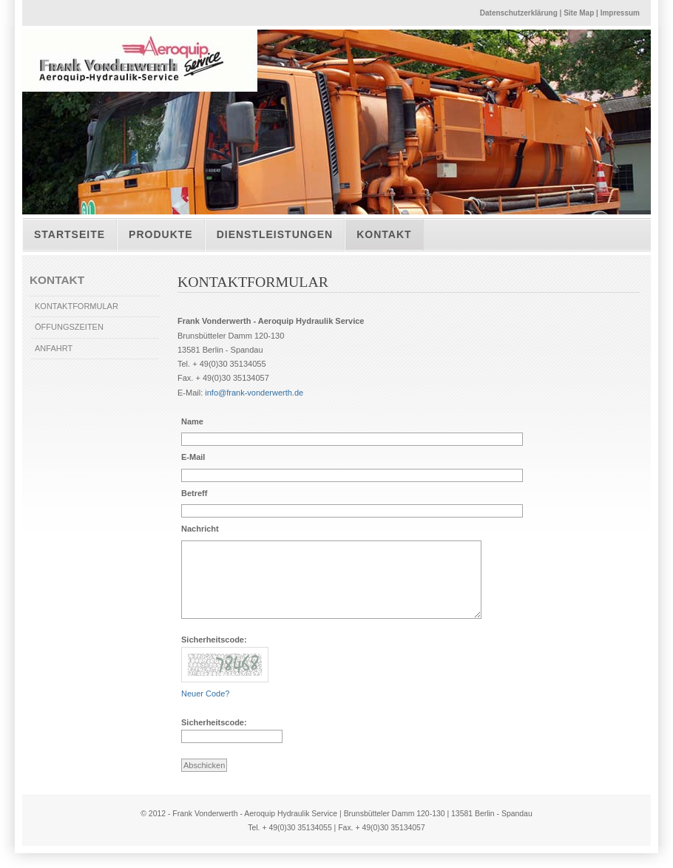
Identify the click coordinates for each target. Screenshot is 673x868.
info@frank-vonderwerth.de (254, 392)
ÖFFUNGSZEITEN (69, 326)
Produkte (161, 234)
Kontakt (383, 234)
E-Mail (193, 456)
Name (192, 421)
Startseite (69, 234)
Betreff (194, 493)
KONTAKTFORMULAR (76, 306)
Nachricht (200, 528)
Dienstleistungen (275, 234)
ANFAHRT (53, 348)
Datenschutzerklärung (519, 13)
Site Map (579, 13)
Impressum (620, 13)
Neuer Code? (205, 693)
